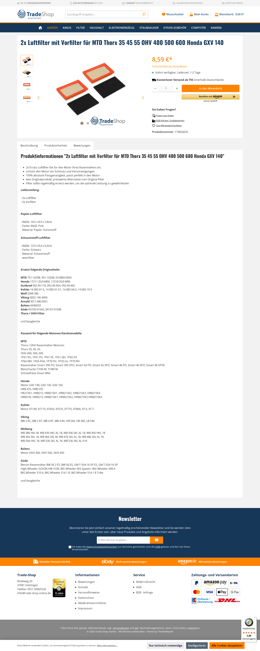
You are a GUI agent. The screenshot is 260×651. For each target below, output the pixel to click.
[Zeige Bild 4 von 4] (99, 123)
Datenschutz (86, 598)
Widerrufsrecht (145, 582)
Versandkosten (121, 628)
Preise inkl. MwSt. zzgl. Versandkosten (169, 66)
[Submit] (156, 540)
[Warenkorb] (228, 14)
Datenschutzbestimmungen (101, 546)
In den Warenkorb (210, 88)
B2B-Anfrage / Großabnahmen (168, 120)
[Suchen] (144, 14)
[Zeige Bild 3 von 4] (94, 123)
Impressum (85, 608)
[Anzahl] (166, 88)
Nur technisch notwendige (165, 645)
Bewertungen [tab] (82, 145)
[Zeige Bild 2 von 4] (88, 123)
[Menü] (255, 618)
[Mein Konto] (199, 14)
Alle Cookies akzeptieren (227, 645)
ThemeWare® (165, 631)
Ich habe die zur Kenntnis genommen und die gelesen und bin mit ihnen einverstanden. (131, 548)
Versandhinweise (88, 592)
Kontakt (83, 587)
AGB (157, 546)
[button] (210, 98)
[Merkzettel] (173, 14)
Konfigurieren (197, 645)
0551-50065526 (36, 589)
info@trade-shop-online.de (34, 593)
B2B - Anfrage (144, 592)
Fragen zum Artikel (163, 115)
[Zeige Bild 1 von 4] (82, 123)
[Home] (40, 27)
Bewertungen (86, 582)
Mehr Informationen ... (107, 645)
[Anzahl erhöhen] (177, 88)
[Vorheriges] (38, 97)
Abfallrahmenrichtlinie (92, 603)
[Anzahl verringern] (155, 88)
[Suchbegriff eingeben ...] (102, 14)
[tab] (29, 145)
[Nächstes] (142, 97)
